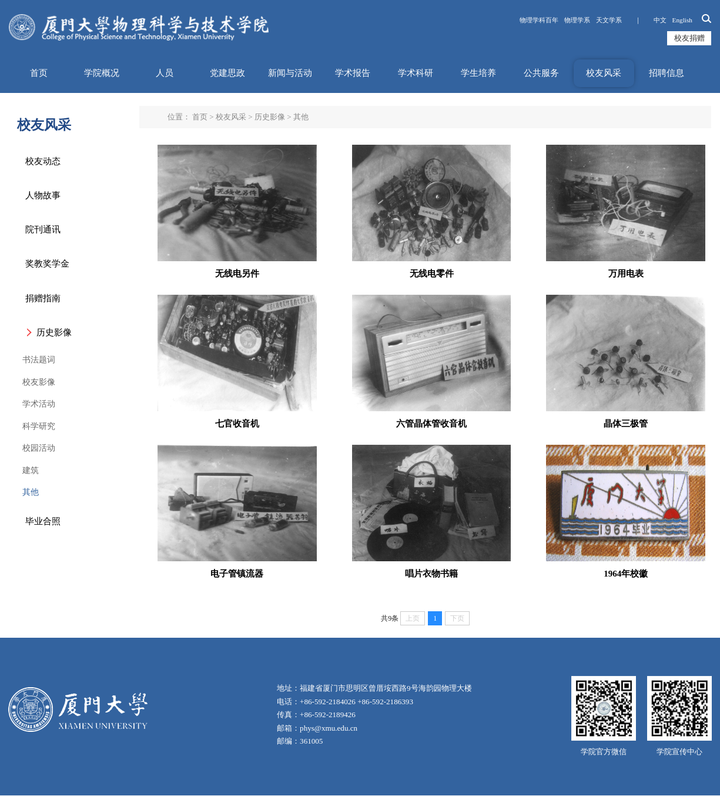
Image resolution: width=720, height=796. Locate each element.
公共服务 (541, 73)
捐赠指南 (43, 298)
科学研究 (38, 426)
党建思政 (227, 73)
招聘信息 (666, 73)
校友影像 (38, 382)
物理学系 (577, 20)
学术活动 (38, 403)
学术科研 (415, 73)
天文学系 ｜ (622, 20)
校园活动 (38, 448)
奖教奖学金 (47, 263)
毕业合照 (43, 521)
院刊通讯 (43, 229)
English (682, 20)
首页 (39, 73)
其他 (30, 492)
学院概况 (101, 73)
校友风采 (603, 73)
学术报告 (352, 73)
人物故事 (43, 195)
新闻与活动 (290, 73)
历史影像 (54, 332)
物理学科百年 (539, 20)
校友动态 (43, 161)
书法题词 (38, 359)
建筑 (30, 470)
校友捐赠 (689, 38)
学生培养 (478, 73)
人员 (164, 73)
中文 (660, 20)
